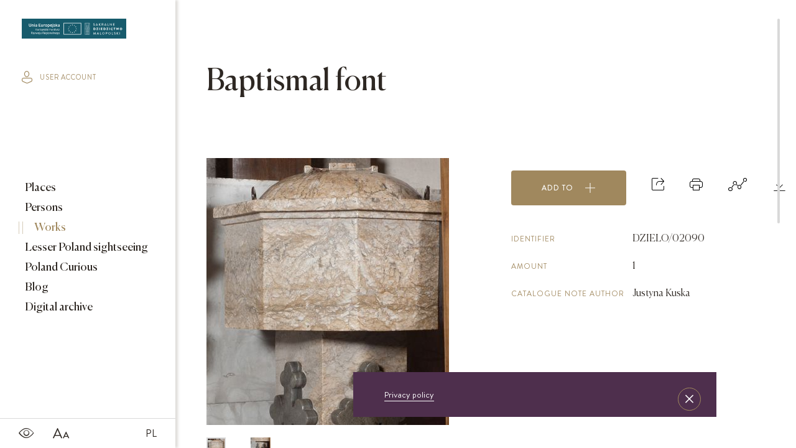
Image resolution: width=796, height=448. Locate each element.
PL (151, 433)
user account (59, 77)
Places (39, 188)
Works (49, 227)
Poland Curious (60, 267)
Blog (36, 287)
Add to (569, 188)
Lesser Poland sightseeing (85, 247)
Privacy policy (409, 394)
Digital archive (58, 307)
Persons (43, 207)
